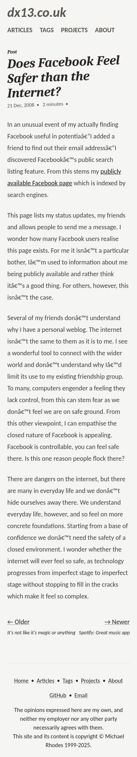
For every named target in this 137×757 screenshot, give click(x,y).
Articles (45, 680)
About (115, 680)
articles (20, 30)
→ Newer (117, 622)
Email (81, 695)
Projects (90, 680)
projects (74, 30)
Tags (67, 680)
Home (21, 680)
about (105, 30)
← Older (18, 622)
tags (47, 30)
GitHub (58, 695)
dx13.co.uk (36, 12)
